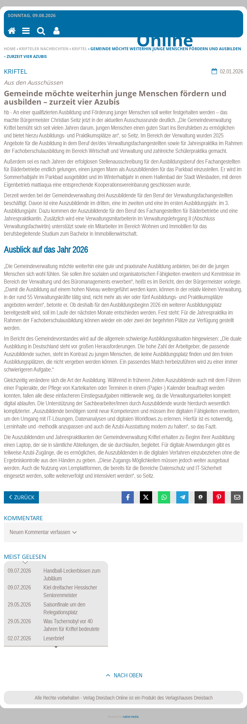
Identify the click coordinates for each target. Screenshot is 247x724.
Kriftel (79, 49)
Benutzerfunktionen (56, 35)
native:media (131, 717)
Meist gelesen (25, 557)
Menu (25, 35)
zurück (24, 497)
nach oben (127, 675)
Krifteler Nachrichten (44, 49)
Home (10, 49)
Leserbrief (53, 638)
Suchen (41, 35)
